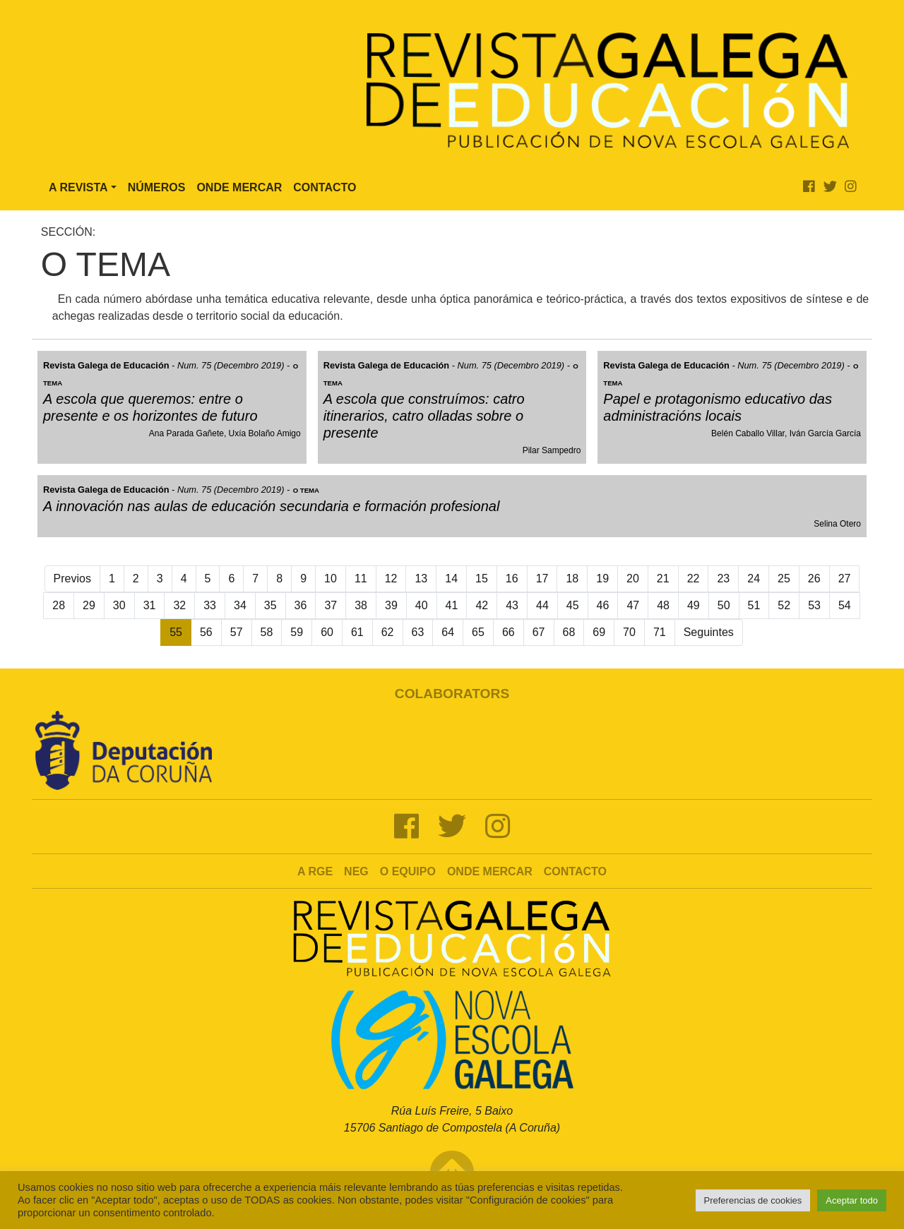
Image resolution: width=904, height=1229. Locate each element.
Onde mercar (490, 871)
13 (421, 578)
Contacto (324, 187)
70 (629, 632)
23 (723, 578)
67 (539, 632)
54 (844, 605)
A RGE (315, 871)
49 (693, 605)
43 (512, 605)
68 (569, 632)
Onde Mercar (239, 187)
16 (512, 578)
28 (58, 605)
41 (452, 605)
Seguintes (709, 632)
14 (451, 578)
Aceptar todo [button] (852, 1200)
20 (632, 578)
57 (236, 632)
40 (421, 605)
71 (659, 632)
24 (753, 578)
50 (724, 605)
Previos (72, 578)
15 (481, 578)
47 (632, 605)
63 (418, 632)
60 (327, 632)
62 (387, 632)
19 (602, 578)
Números (157, 187)
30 (119, 605)
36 (301, 605)
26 (814, 578)
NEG (356, 871)
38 (361, 605)
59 (296, 632)
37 (330, 605)
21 (663, 578)
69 (599, 632)
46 (603, 605)
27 (844, 578)
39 (391, 605)
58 (267, 632)
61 (357, 632)
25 (784, 578)
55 (176, 632)
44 (542, 605)
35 (270, 605)
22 (693, 578)
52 (784, 605)
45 (572, 605)
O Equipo (408, 871)
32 (179, 605)
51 (754, 605)
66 (508, 632)
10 (330, 578)
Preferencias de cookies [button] (753, 1200)
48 (663, 605)
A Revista (78, 187)
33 (209, 605)
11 (361, 578)
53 (814, 605)
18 (572, 578)
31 (149, 605)
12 (391, 578)
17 (542, 578)
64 (447, 632)
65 (478, 632)
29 (89, 605)
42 (481, 605)
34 (240, 605)
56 (206, 632)
